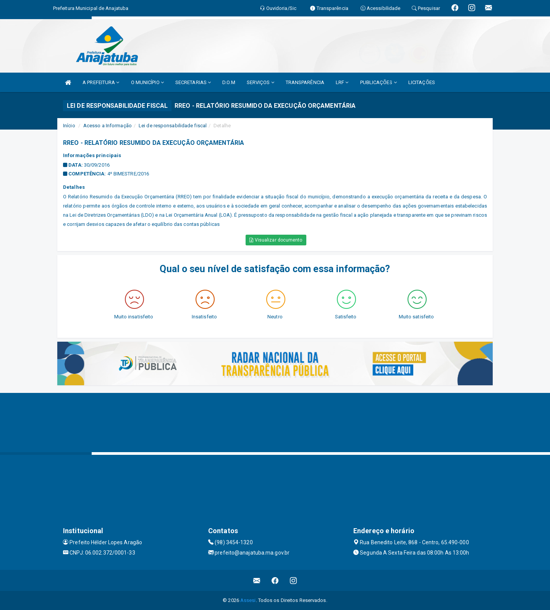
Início (69, 125)
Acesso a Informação (107, 125)
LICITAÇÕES (421, 82)
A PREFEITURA (100, 82)
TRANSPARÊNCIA (305, 82)
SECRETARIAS (193, 82)
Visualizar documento (275, 240)
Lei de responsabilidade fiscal (173, 125)
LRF (342, 82)
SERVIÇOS (260, 82)
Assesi (248, 600)
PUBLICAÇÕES (378, 82)
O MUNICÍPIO (147, 82)
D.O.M (228, 82)
